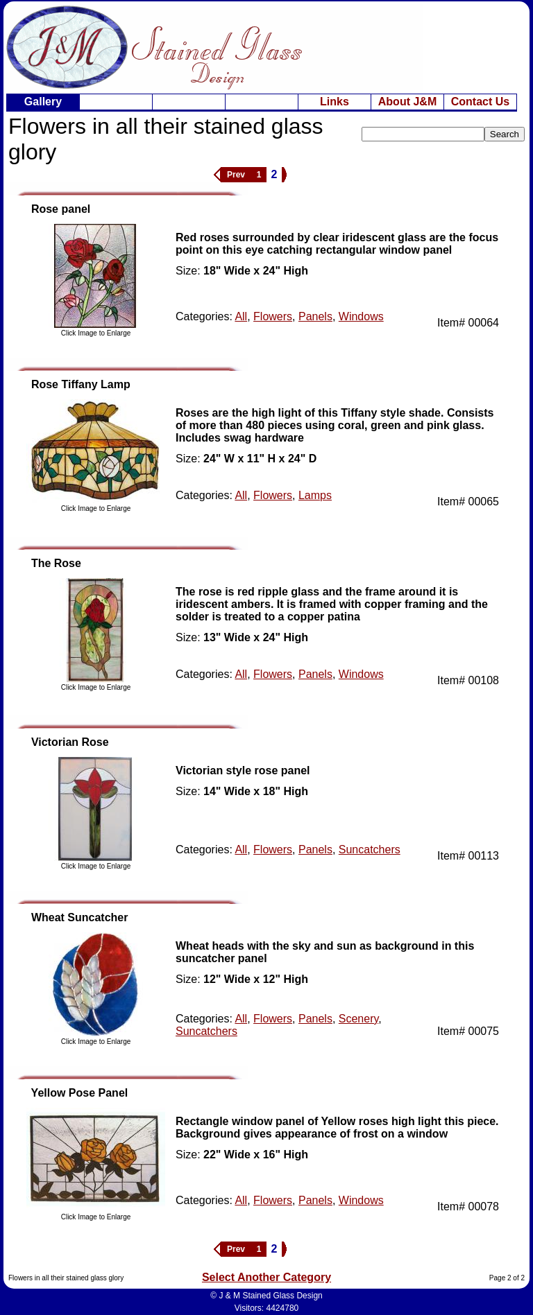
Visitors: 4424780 (267, 1308)
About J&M (407, 101)
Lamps (315, 495)
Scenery (359, 1019)
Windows (361, 316)
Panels (315, 316)
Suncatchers (369, 849)
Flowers (272, 316)
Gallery (43, 101)
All (241, 316)
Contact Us (480, 101)
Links (334, 101)
